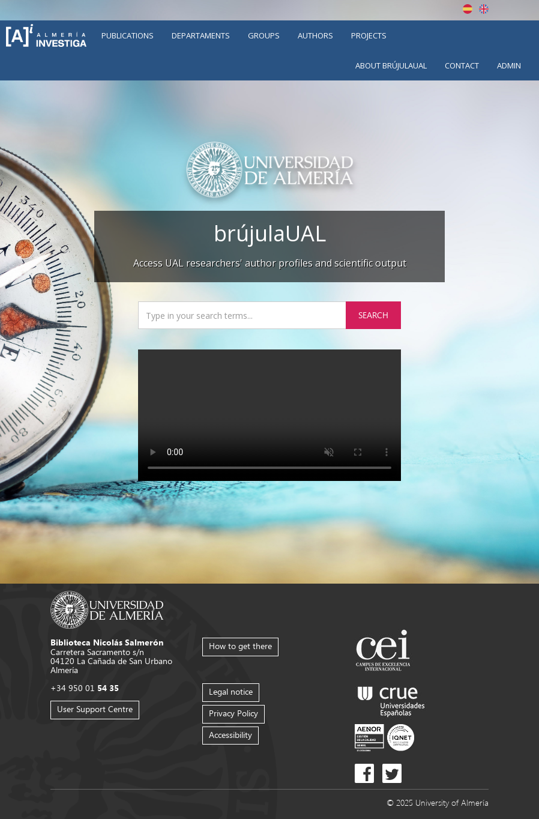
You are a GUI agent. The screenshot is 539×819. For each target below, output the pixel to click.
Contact (462, 65)
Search (373, 315)
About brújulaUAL (391, 65)
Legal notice (231, 691)
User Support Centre (95, 709)
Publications (127, 35)
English (484, 9)
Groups (264, 35)
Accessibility (230, 734)
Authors (315, 35)
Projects (369, 35)
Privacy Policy (233, 713)
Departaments (201, 35)
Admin (509, 65)
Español (467, 9)
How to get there (240, 645)
